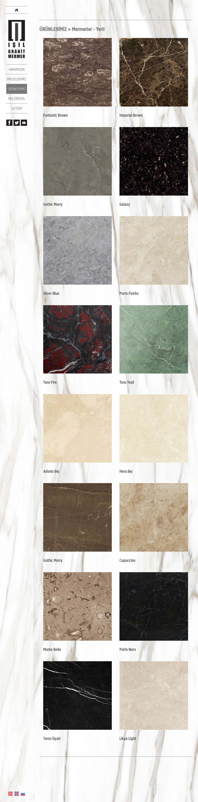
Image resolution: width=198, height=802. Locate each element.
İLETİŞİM (16, 108)
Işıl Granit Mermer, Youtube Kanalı (24, 123)
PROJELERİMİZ (16, 79)
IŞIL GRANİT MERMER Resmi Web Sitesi (16, 39)
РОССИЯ (23, 794)
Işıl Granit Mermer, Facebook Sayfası (9, 123)
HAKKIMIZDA (17, 69)
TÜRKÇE (10, 794)
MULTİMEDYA (17, 99)
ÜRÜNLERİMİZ (17, 89)
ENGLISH (17, 794)
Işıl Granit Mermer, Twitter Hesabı (17, 123)
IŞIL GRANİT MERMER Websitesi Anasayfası (16, 10)
